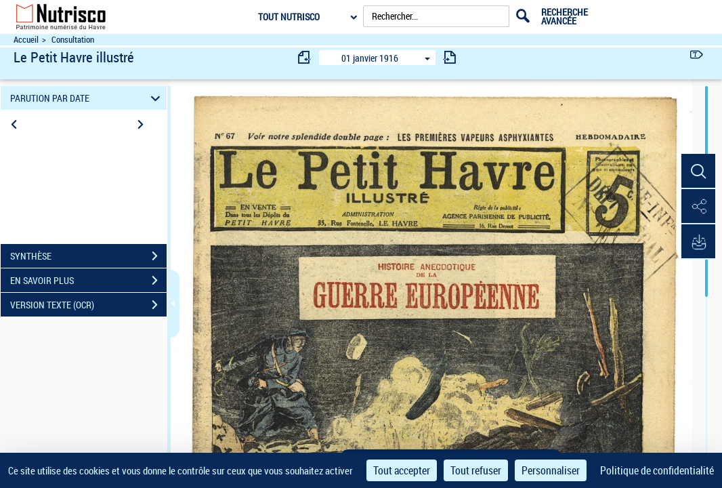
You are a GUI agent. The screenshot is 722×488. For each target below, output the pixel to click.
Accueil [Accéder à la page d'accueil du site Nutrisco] (26, 39)
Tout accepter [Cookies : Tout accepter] (401, 470)
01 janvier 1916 (369, 58)
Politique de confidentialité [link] (657, 470)
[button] (698, 171)
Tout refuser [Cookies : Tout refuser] (475, 470)
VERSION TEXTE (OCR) (88, 305)
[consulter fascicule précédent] (304, 57)
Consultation (72, 39)
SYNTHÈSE (88, 256)
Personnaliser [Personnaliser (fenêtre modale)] (551, 470)
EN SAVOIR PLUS (88, 280)
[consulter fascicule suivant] (449, 57)
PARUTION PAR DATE (87, 98)
